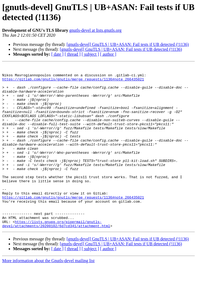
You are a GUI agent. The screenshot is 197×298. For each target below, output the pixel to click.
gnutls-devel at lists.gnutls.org (95, 30)
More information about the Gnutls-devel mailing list (48, 293)
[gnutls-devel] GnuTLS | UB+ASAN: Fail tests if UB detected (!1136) (127, 44)
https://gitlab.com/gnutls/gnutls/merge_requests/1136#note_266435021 (73, 82)
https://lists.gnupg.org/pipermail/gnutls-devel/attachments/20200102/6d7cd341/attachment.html (56, 256)
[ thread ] (73, 54)
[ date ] (57, 54)
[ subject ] (90, 54)
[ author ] (108, 54)
